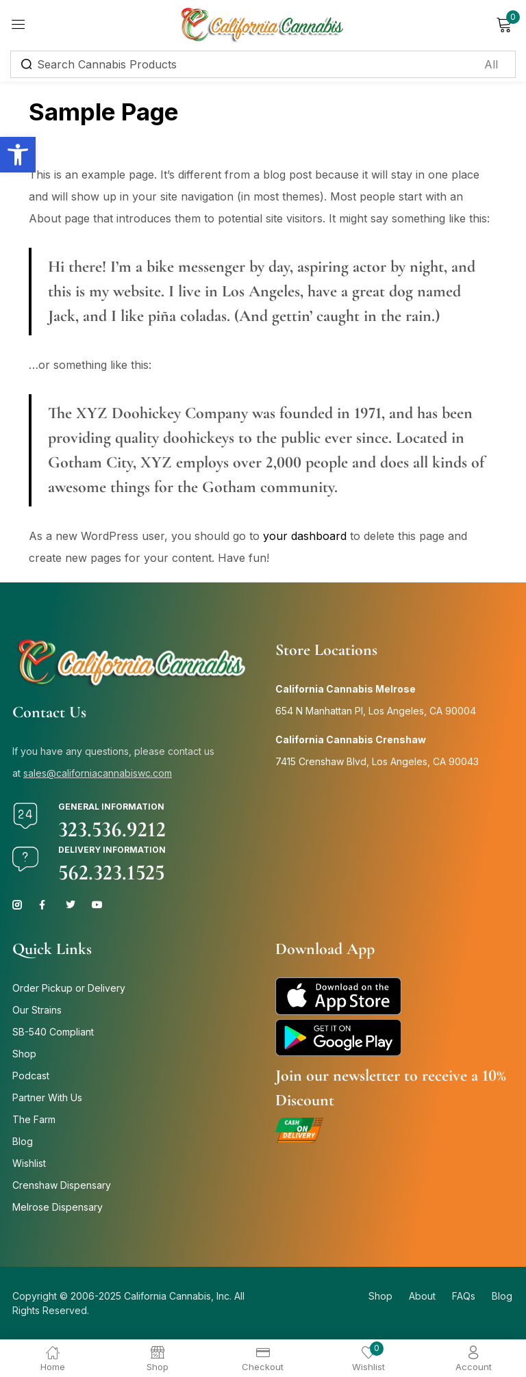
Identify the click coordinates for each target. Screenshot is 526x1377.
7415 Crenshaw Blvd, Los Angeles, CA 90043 (377, 761)
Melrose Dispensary (57, 1207)
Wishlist (29, 1163)
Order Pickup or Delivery (68, 988)
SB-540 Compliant (53, 1032)
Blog (22, 1141)
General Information (111, 806)
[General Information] (25, 816)
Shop (24, 1053)
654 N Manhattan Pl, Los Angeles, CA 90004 (375, 711)
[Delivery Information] (25, 859)
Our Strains (37, 1010)
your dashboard (305, 536)
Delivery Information (112, 850)
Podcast (30, 1075)
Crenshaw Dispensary (61, 1185)
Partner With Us (47, 1097)
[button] (18, 154)
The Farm (33, 1119)
